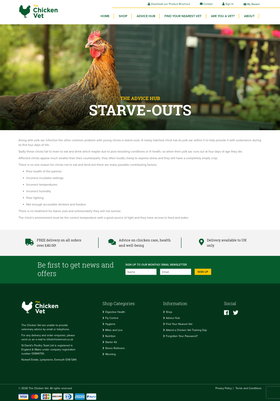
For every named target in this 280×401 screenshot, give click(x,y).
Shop (169, 311)
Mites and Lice (113, 329)
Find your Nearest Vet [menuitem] (184, 16)
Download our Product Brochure (169, 4)
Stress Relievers (115, 347)
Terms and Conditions (248, 387)
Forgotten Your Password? (182, 335)
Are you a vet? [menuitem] (223, 16)
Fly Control (111, 317)
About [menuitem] (249, 16)
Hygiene (110, 323)
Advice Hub (173, 317)
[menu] (179, 16)
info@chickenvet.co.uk (59, 338)
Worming (110, 353)
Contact (206, 4)
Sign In (229, 4)
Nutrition (110, 335)
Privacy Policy (223, 387)
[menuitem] (125, 15)
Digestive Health (115, 311)
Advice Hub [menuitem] (147, 16)
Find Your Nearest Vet (179, 323)
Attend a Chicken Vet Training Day (186, 329)
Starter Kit (111, 341)
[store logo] (37, 11)
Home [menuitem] (107, 16)
